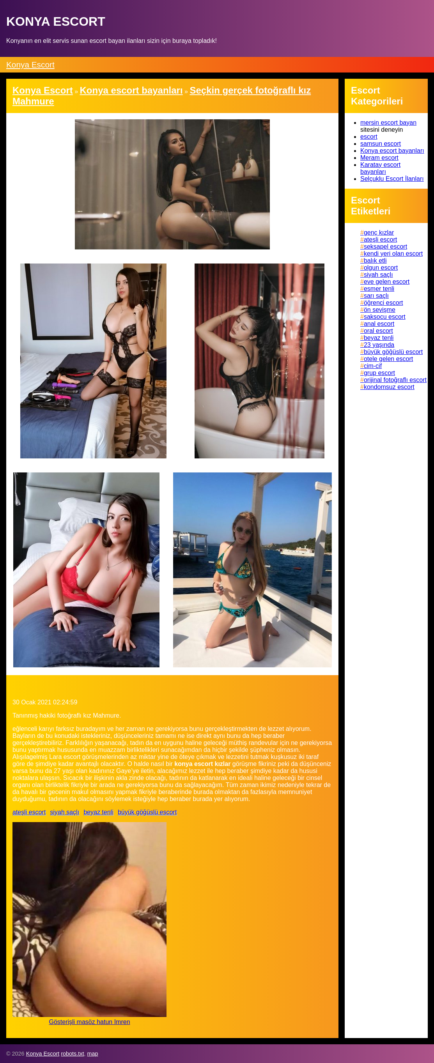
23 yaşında (379, 344)
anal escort (379, 323)
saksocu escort (385, 316)
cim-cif (373, 366)
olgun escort (381, 267)
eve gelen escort (386, 281)
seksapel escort (385, 246)
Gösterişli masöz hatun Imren (89, 1022)
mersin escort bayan (388, 122)
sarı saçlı (376, 295)
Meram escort (379, 157)
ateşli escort (29, 812)
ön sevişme (379, 309)
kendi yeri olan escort (393, 253)
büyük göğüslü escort (147, 812)
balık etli (375, 260)
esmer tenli (379, 288)
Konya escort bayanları (392, 150)
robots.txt (72, 1054)
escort (368, 136)
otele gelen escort (388, 359)
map (92, 1054)
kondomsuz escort (389, 387)
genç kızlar (379, 232)
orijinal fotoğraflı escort (395, 380)
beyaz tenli (98, 812)
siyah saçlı (65, 812)
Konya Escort (30, 64)
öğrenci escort (383, 302)
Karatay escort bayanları (380, 168)
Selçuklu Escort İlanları (392, 178)
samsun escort (380, 143)
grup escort (379, 373)
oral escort (378, 330)
